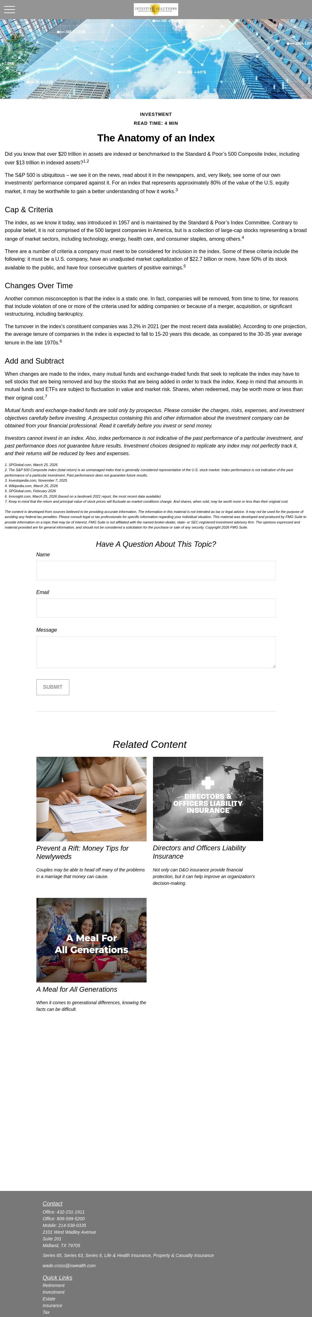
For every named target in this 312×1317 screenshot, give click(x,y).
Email (42, 592)
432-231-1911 (71, 1212)
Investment (54, 1292)
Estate (49, 1298)
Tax (46, 1312)
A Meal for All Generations (77, 989)
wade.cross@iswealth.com (69, 1265)
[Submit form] (52, 687)
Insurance (52, 1305)
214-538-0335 (72, 1225)
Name (43, 554)
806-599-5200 (71, 1218)
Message (46, 630)
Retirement (54, 1285)
